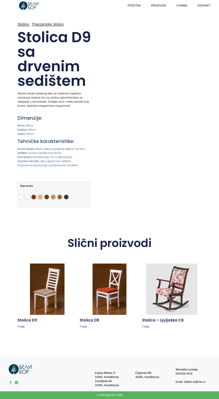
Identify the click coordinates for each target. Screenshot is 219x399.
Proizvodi (158, 5)
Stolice (23, 24)
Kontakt (203, 5)
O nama (181, 5)
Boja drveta (26, 186)
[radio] (20, 197)
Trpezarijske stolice (48, 24)
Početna (134, 5)
